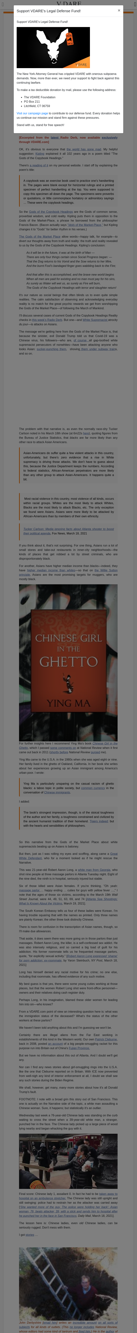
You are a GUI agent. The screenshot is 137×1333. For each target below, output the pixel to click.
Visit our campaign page (32, 113)
